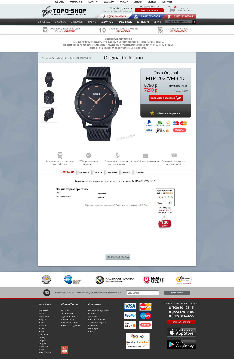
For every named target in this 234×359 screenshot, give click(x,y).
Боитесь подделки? (70, 325)
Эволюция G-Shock (70, 322)
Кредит (91, 331)
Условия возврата (97, 322)
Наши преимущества (98, 310)
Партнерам (93, 328)
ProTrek (42, 325)
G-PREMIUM (77, 21)
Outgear (42, 343)
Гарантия (92, 325)
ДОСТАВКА (109, 1)
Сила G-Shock (67, 319)
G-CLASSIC (60, 21)
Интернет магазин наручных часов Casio (63, 11)
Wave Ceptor (45, 352)
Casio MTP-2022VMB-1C (81, 58)
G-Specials (43, 310)
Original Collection (60, 58)
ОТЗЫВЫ (152, 1)
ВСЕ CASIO (59, 1)
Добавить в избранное (168, 113)
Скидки (91, 313)
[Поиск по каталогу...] (179, 22)
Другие (157, 21)
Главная (46, 58)
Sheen (42, 328)
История (65, 310)
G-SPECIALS (44, 21)
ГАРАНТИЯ (93, 1)
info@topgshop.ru (122, 8)
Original (42, 340)
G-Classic (43, 313)
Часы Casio (45, 304)
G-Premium (44, 316)
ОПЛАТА (124, 1)
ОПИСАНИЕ (68, 172)
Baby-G (42, 319)
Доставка (92, 316)
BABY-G (92, 21)
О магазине (94, 304)
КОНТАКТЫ (167, 1)
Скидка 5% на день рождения (145, 161)
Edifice (42, 322)
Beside (42, 331)
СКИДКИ (138, 1)
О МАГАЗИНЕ (76, 1)
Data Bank (43, 334)
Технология (67, 313)
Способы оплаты (96, 319)
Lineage (42, 337)
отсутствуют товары (185, 9)
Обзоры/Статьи (69, 304)
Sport (41, 349)
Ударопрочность (69, 316)
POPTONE (43, 346)
